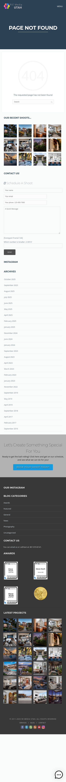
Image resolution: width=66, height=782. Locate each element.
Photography (9, 526)
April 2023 (8, 363)
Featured (7, 508)
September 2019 (11, 392)
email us (13, 547)
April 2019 (8, 405)
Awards (7, 502)
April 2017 (8, 416)
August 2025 (9, 291)
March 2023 (9, 369)
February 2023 (10, 375)
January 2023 (9, 381)
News (6, 520)
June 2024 (8, 339)
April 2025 (8, 315)
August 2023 (9, 357)
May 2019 (8, 399)
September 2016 (11, 428)
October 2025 (9, 279)
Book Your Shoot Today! (33, 467)
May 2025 (8, 309)
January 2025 (9, 327)
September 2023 (11, 351)
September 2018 (11, 411)
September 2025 (11, 285)
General (7, 514)
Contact (42, 723)
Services (23, 723)
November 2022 (11, 387)
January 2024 (9, 345)
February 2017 (10, 422)
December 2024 (10, 333)
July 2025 (8, 297)
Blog (33, 723)
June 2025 (8, 303)
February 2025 (10, 321)
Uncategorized (10, 532)
